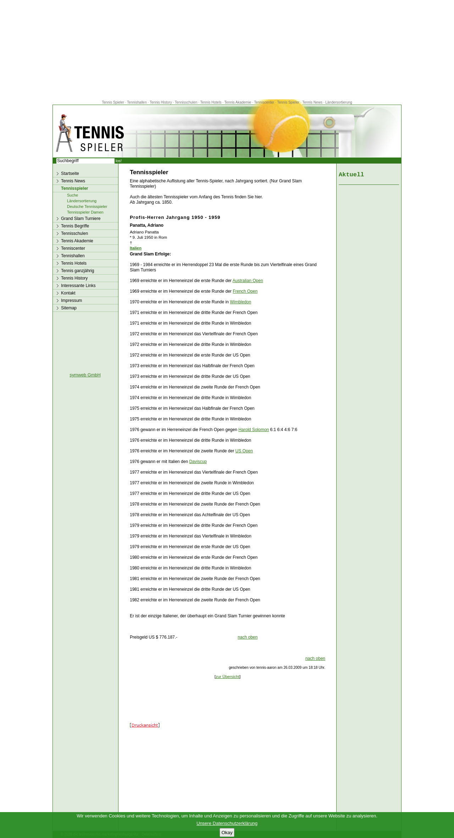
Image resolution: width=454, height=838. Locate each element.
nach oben (248, 637)
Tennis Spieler (113, 102)
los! (119, 161)
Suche (72, 195)
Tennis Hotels (211, 102)
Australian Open (248, 280)
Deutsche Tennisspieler (87, 206)
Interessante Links (78, 285)
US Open (244, 450)
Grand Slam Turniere (80, 218)
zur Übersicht (227, 676)
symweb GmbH (85, 374)
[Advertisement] (227, 49)
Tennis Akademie (238, 102)
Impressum (71, 300)
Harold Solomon (253, 429)
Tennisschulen (186, 102)
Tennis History (161, 102)
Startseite (70, 173)
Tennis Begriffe (75, 226)
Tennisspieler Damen (85, 212)
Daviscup (197, 461)
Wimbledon (240, 301)
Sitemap (69, 307)
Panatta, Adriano (147, 225)
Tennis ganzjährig (77, 270)
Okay (226, 832)
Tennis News (312, 102)
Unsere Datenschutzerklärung (227, 823)
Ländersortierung (338, 102)
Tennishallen (137, 102)
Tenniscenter (264, 102)
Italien (136, 248)
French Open (245, 291)
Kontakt (68, 293)
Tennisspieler (74, 188)
